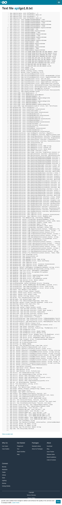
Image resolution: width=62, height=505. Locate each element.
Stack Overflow (21, 451)
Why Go (5, 443)
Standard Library (36, 446)
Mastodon (4, 469)
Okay (58, 501)
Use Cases (5, 446)
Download (49, 446)
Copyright (31, 492)
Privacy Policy (31, 498)
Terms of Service (31, 495)
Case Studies (5, 449)
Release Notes (51, 454)
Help (18, 454)
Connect (5, 463)
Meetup (4, 483)
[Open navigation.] (59, 2)
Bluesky (4, 466)
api (16, 8)
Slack (3, 477)
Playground (20, 446)
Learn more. (16, 502)
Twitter (4, 472)
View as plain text (7, 434)
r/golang (4, 480)
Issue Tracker (50, 451)
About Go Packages (37, 449)
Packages (35, 443)
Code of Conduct (51, 460)
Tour (18, 449)
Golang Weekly (6, 486)
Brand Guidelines (51, 457)
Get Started (21, 443)
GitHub (4, 475)
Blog (48, 449)
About (49, 443)
